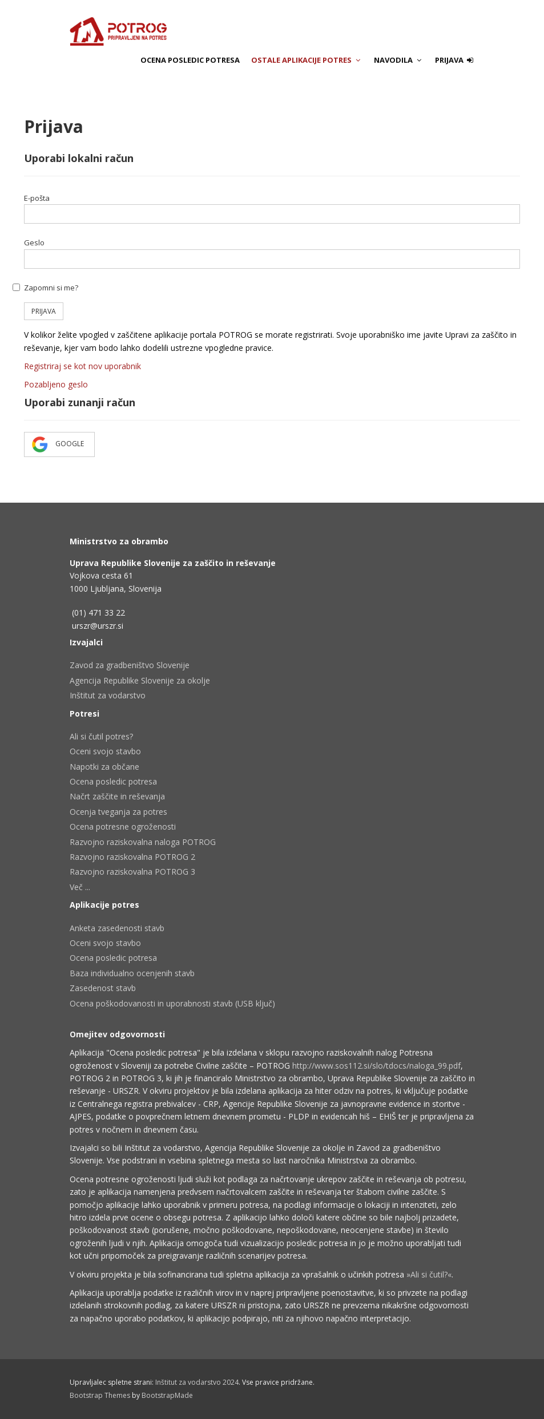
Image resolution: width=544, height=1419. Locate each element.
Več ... (80, 887)
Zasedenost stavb (103, 988)
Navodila (399, 60)
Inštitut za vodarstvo (108, 695)
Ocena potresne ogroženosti (123, 826)
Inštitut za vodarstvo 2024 (197, 1382)
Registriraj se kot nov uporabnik (82, 366)
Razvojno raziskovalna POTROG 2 (132, 856)
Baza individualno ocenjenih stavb (132, 973)
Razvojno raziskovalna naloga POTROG (143, 841)
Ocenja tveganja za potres (118, 811)
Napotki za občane (104, 766)
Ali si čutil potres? (101, 736)
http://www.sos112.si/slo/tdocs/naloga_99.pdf (376, 1065)
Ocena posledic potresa (190, 60)
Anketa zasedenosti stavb (117, 928)
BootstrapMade (167, 1395)
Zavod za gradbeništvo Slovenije (130, 665)
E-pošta (37, 198)
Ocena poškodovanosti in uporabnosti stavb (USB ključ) (172, 1003)
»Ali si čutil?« (429, 1274)
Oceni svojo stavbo (105, 751)
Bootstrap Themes (100, 1395)
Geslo (34, 242)
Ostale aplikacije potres (306, 60)
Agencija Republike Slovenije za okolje (140, 680)
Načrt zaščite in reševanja (117, 796)
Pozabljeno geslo (56, 384)
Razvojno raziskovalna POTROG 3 (132, 871)
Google (59, 444)
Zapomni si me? (51, 287)
